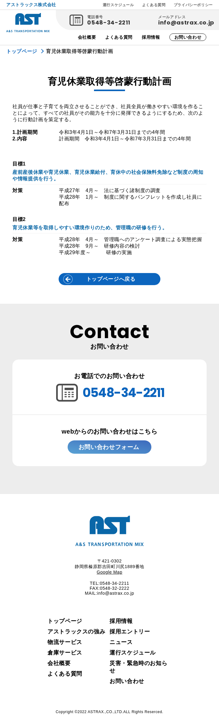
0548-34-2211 (108, 22)
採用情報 (151, 37)
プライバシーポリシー (193, 5)
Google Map (110, 573)
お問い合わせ (188, 37)
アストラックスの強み (76, 633)
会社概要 (87, 37)
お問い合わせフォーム (108, 448)
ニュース (121, 644)
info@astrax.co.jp (186, 22)
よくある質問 (154, 5)
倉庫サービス (64, 654)
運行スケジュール (118, 5)
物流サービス (64, 644)
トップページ (64, 623)
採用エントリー (130, 633)
